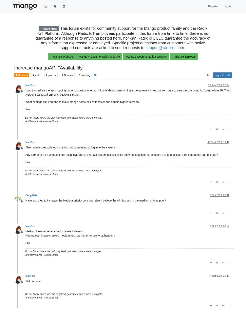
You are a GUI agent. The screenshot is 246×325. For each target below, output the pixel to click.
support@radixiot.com (164, 48)
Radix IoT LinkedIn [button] (184, 56)
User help (21, 75)
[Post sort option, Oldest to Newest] (208, 75)
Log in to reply (222, 75)
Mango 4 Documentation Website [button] (99, 56)
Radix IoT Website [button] (61, 56)
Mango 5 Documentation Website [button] (146, 56)
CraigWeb (31, 195)
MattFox (30, 85)
